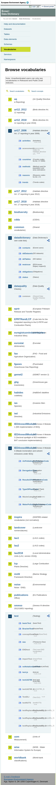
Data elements (10, 39)
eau (24, 642)
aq (15, 99)
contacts (26, 248)
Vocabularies (10, 49)
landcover (20, 527)
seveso (18, 605)
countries (26, 159)
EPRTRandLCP (22, 319)
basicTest (26, 623)
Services (7, 54)
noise (17, 584)
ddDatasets (27, 253)
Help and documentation (15, 24)
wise (16, 747)
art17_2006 (20, 130)
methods (26, 166)
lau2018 (18, 553)
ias (15, 403)
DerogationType (27, 470)
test (16, 616)
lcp (16, 563)
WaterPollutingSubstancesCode (27, 504)
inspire (18, 517)
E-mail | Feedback (12, 777)
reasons (26, 175)
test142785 (27, 680)
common (19, 227)
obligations (27, 272)
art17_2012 (20, 191)
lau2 (16, 545)
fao (16, 353)
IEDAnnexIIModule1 (23, 424)
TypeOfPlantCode (27, 489)
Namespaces (10, 59)
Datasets (8, 29)
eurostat (19, 343)
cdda (17, 219)
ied (16, 413)
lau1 (16, 538)
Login (34, 6)
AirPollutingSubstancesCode (27, 461)
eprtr (17, 309)
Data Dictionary (24, 19)
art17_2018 (20, 201)
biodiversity (21, 212)
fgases (18, 364)
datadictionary (22, 237)
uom (16, 736)
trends (25, 182)
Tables (7, 34)
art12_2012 (20, 109)
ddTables (26, 259)
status (25, 277)
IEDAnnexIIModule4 (23, 448)
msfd (17, 574)
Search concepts (37, 91)
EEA (15, 2)
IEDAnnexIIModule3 (23, 434)
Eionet (15, 19)
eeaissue (26, 264)
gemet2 (18, 374)
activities (26, 141)
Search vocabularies (17, 91)
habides (18, 392)
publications (21, 595)
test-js (25, 672)
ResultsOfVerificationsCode (27, 480)
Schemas (8, 44)
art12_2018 (20, 120)
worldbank (20, 757)
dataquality (20, 286)
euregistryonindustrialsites (23, 332)
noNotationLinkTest (27, 666)
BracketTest (27, 629)
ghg (16, 382)
